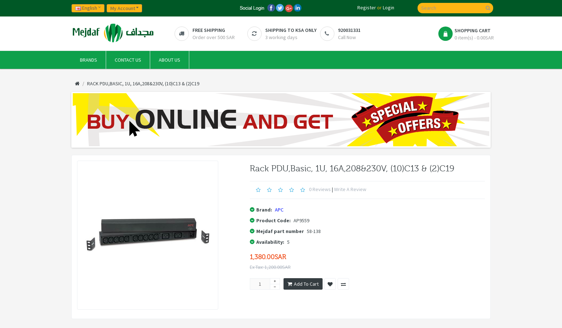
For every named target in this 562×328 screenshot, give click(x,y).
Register (366, 7)
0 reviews (320, 189)
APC (279, 209)
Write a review (350, 189)
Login (388, 7)
